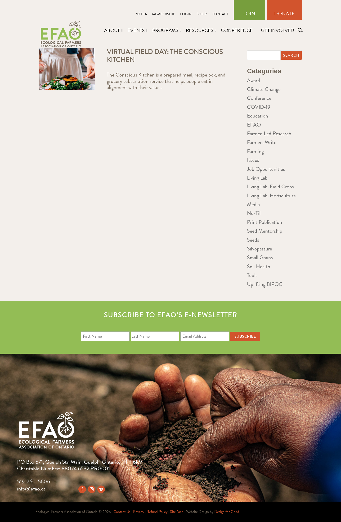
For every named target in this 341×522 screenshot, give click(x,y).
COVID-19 (258, 107)
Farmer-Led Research (269, 133)
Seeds (253, 240)
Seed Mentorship (264, 231)
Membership (163, 15)
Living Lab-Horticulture (271, 195)
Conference (237, 30)
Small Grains (260, 257)
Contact (220, 15)
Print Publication (264, 222)
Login (186, 15)
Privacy (138, 511)
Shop (202, 15)
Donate (284, 14)
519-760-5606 (33, 482)
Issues (253, 160)
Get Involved (277, 30)
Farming (255, 151)
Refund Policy (157, 511)
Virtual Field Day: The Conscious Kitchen (165, 56)
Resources (199, 30)
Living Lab (257, 178)
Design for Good (226, 511)
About (112, 30)
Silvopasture (259, 248)
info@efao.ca (31, 489)
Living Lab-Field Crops (270, 186)
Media (141, 15)
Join (249, 14)
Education (257, 115)
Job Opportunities (266, 169)
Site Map (177, 511)
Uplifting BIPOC (265, 284)
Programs (165, 30)
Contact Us (121, 511)
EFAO (254, 124)
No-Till (254, 213)
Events (136, 30)
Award (253, 80)
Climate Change (264, 89)
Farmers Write (261, 142)
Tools (252, 275)
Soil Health (258, 266)
